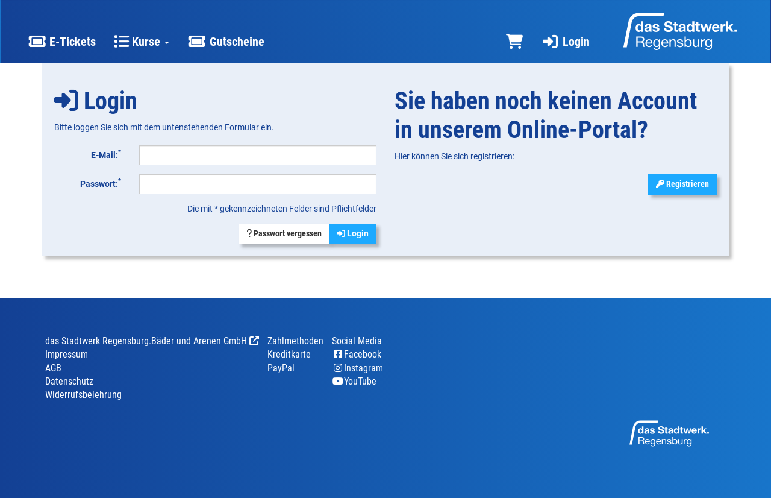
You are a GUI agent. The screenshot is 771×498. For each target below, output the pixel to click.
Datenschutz (69, 381)
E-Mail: (106, 153)
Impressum (66, 354)
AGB (53, 368)
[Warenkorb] (514, 42)
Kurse (141, 41)
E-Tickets (62, 41)
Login (565, 41)
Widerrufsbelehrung (83, 394)
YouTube (354, 381)
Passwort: (100, 182)
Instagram (357, 368)
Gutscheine (225, 41)
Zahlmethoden (295, 341)
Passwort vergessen (284, 233)
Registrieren (682, 184)
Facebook (356, 354)
